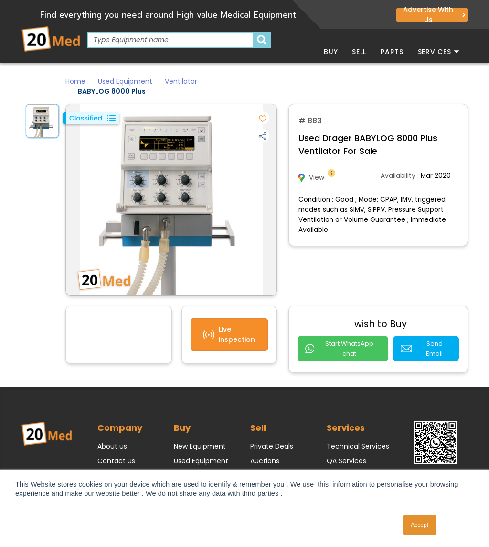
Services (438, 51)
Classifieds (268, 466)
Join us (108, 466)
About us (112, 437)
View (317, 177)
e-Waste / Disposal (359, 466)
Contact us (116, 452)
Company (119, 419)
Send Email (426, 343)
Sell (359, 51)
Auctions (264, 452)
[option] (42, 121)
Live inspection (229, 334)
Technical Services (358, 437)
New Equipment (200, 437)
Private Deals (271, 437)
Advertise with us (434, 15)
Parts (392, 51)
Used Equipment (125, 81)
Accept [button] (419, 525)
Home (75, 81)
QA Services (346, 452)
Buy (331, 51)
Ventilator (181, 81)
